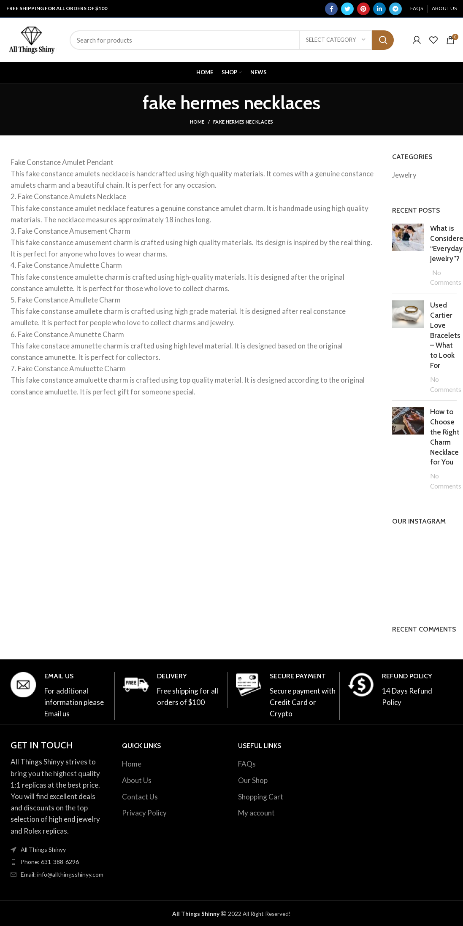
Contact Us (140, 796)
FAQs (247, 763)
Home (197, 121)
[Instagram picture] (402, 544)
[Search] (232, 40)
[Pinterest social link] (363, 9)
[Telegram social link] (395, 9)
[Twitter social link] (347, 9)
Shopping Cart (260, 796)
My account (256, 812)
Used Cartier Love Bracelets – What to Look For (445, 335)
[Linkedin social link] (379, 9)
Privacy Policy (144, 812)
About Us (137, 780)
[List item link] (58, 862)
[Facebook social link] (331, 9)
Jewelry (404, 174)
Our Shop (253, 780)
